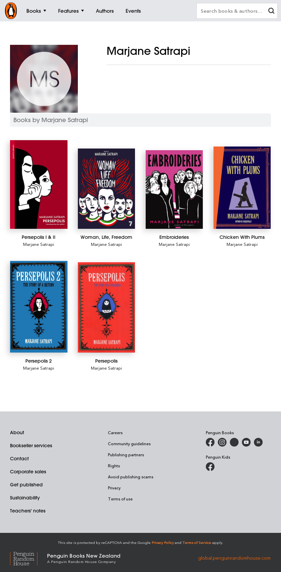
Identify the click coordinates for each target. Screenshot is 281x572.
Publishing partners (126, 455)
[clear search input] (271, 11)
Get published (26, 485)
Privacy (114, 488)
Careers (115, 433)
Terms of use (120, 499)
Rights (114, 466)
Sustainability (25, 498)
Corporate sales (28, 472)
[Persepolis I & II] (38, 184)
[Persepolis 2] (38, 307)
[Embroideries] (174, 189)
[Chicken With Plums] (242, 188)
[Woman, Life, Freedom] (106, 189)
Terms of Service (196, 542)
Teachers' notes (27, 511)
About (17, 433)
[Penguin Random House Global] (28, 558)
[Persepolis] (106, 307)
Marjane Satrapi (38, 244)
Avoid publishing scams (130, 477)
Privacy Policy (163, 542)
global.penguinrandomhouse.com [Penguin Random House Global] (234, 557)
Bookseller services (31, 446)
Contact (19, 459)
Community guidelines (129, 444)
